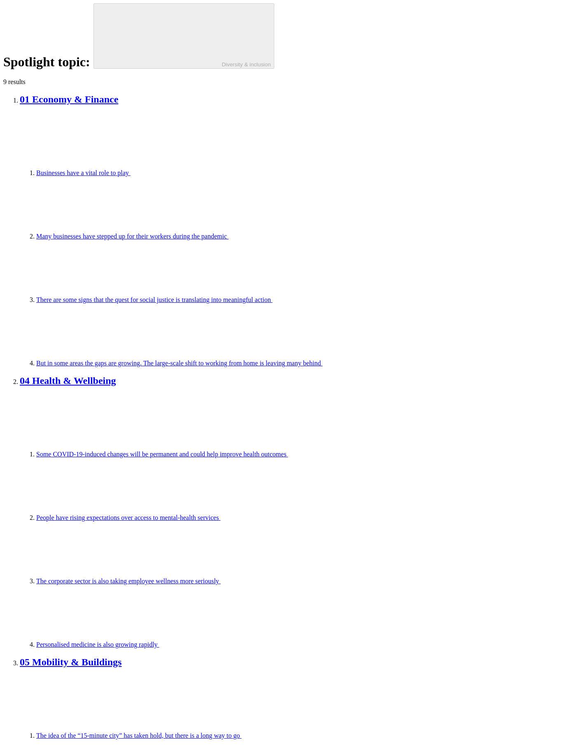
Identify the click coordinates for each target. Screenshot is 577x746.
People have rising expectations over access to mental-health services (190, 517)
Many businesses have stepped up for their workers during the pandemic (194, 236)
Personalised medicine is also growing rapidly (159, 644)
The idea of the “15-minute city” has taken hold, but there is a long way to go (200, 735)
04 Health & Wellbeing (68, 380)
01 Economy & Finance (69, 99)
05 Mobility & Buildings (70, 662)
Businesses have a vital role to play (145, 172)
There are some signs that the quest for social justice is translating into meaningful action (216, 299)
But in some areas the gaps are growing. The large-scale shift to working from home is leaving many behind (241, 363)
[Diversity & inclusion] (183, 36)
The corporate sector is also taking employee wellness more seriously (190, 581)
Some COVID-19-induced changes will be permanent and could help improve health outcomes (223, 454)
